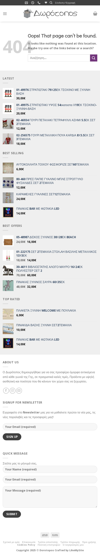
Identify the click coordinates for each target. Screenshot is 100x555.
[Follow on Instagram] (13, 391)
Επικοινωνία (28, 542)
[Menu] (5, 13)
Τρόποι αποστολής (48, 542)
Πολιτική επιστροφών (49, 544)
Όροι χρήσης (89, 542)
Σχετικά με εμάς (11, 542)
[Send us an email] (19, 391)
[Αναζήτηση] (51, 2)
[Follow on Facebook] (6, 391)
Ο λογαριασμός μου (73, 544)
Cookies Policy (26, 544)
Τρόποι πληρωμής (70, 542)
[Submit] (93, 57)
